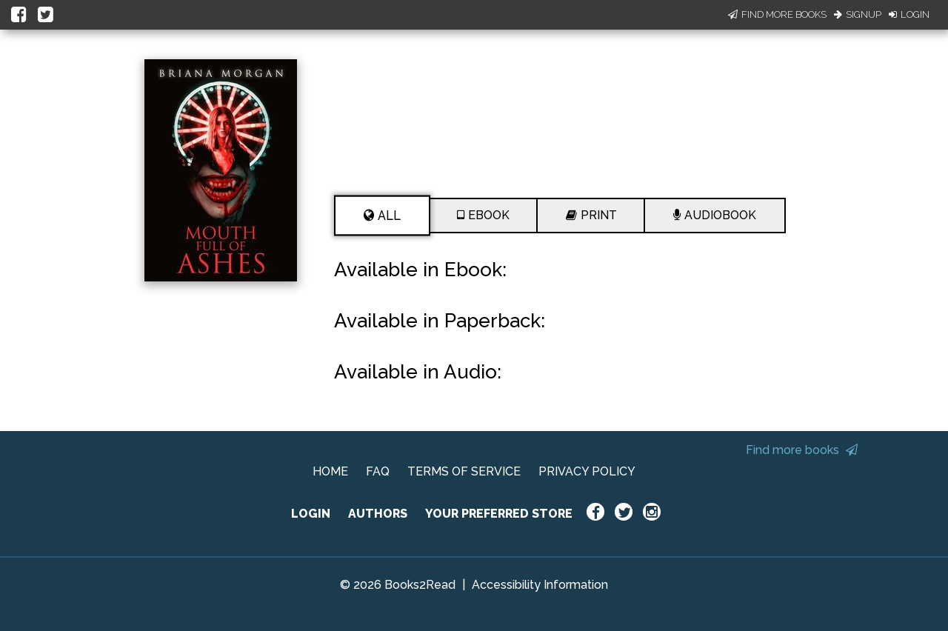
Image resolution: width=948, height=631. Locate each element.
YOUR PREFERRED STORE (499, 514)
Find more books (802, 450)
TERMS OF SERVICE (464, 471)
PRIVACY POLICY (586, 471)
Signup (857, 14)
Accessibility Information (540, 585)
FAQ (378, 471)
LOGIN (310, 514)
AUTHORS (377, 514)
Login (909, 14)
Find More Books (777, 14)
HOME (330, 471)
